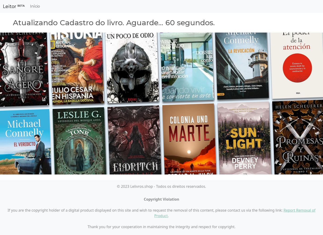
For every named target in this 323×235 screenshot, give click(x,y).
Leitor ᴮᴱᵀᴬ (14, 6)
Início (35, 6)
